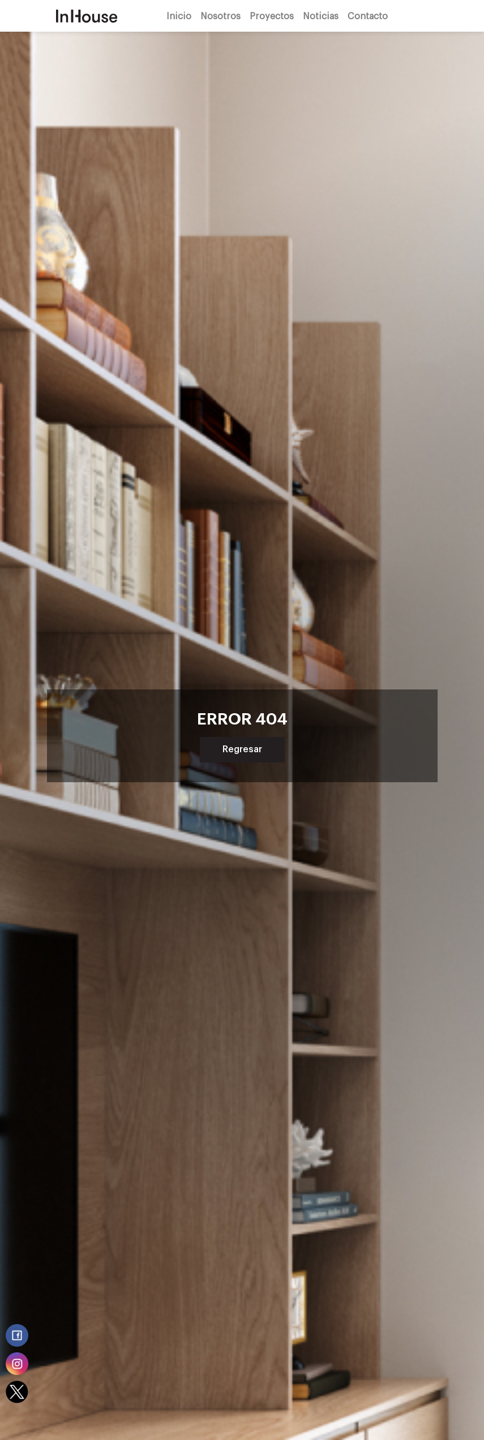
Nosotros (220, 15)
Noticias (321, 15)
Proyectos (272, 15)
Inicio (178, 15)
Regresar (242, 749)
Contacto (368, 15)
